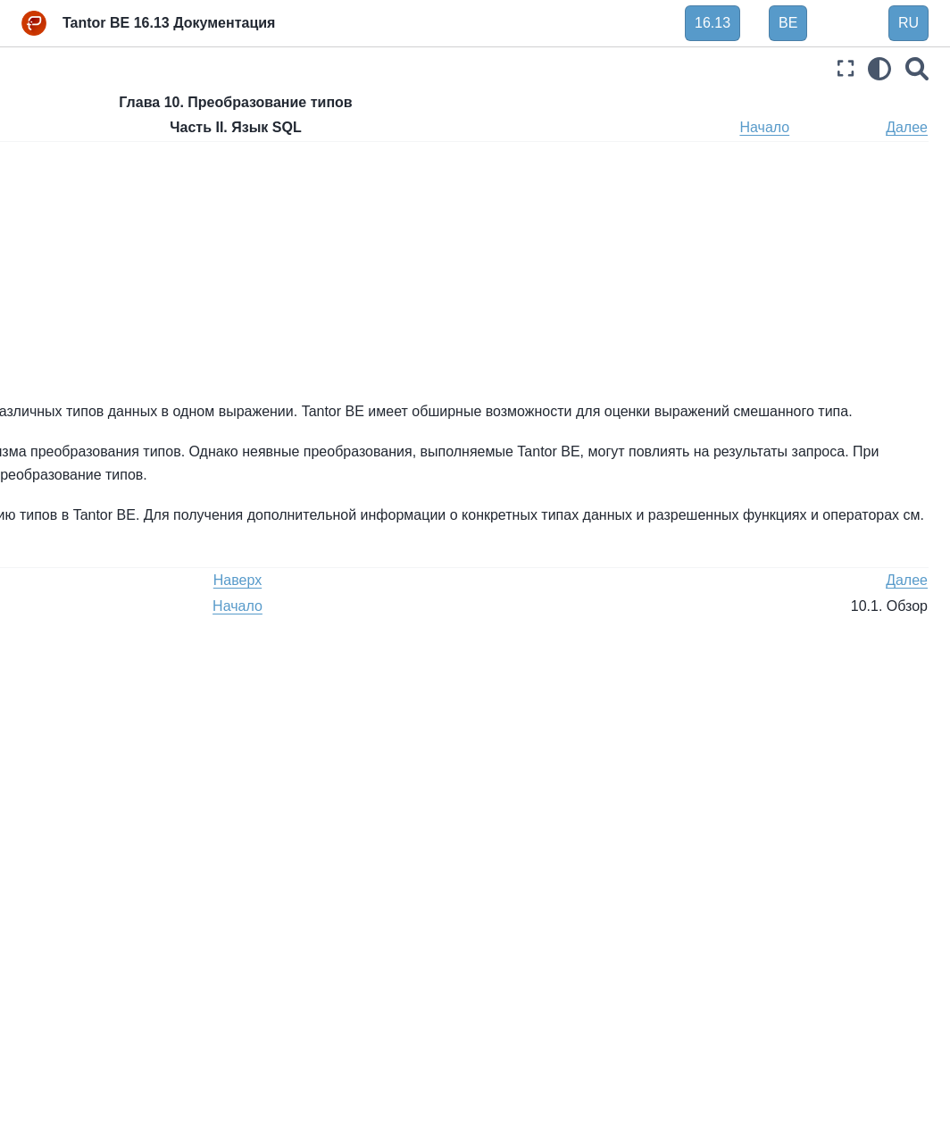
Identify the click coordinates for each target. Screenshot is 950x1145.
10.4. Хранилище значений (132, 564)
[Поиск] (917, 68)
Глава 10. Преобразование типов (114, 440)
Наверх (351, 127)
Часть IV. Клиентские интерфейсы (85, 979)
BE (788, 22)
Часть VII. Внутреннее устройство (89, 1106)
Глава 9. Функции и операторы (95, 390)
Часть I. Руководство (85, 139)
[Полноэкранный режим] (845, 68)
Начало (836, 127)
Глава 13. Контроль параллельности (95, 780)
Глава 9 (649, 609)
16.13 (712, 22)
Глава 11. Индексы (94, 692)
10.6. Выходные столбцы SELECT (126, 653)
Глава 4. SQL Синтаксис (109, 195)
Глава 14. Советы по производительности (99, 830)
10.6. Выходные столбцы (377, 373)
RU (908, 22)
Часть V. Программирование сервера (108, 1029)
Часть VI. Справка (77, 1067)
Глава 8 (582, 609)
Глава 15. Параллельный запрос (113, 880)
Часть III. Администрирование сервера (109, 930)
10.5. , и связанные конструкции (417, 350)
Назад (280, 127)
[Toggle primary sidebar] (267, 68)
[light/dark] (879, 68)
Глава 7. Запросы (90, 323)
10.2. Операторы (101, 507)
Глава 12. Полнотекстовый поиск (113, 730)
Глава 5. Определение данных (104, 235)
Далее (907, 127)
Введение (52, 111)
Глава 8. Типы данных (103, 352)
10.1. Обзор (86, 479)
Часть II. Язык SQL (82, 167)
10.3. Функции (93, 536)
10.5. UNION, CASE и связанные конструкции (122, 604)
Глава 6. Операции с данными (99, 284)
